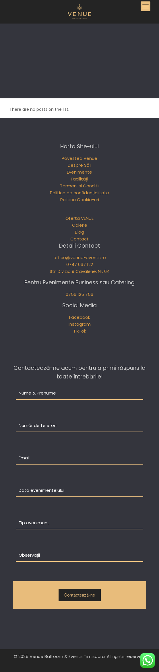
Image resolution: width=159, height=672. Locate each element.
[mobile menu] (145, 6)
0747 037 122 (79, 264)
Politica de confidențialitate (79, 192)
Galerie (79, 225)
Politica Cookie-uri (79, 199)
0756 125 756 (79, 294)
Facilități (79, 179)
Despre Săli (79, 165)
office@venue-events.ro (79, 257)
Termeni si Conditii (79, 186)
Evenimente (79, 172)
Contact (79, 239)
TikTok (79, 331)
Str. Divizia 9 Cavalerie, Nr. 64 (80, 271)
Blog (79, 232)
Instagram (80, 324)
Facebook (79, 317)
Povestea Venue (79, 158)
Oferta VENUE (79, 218)
